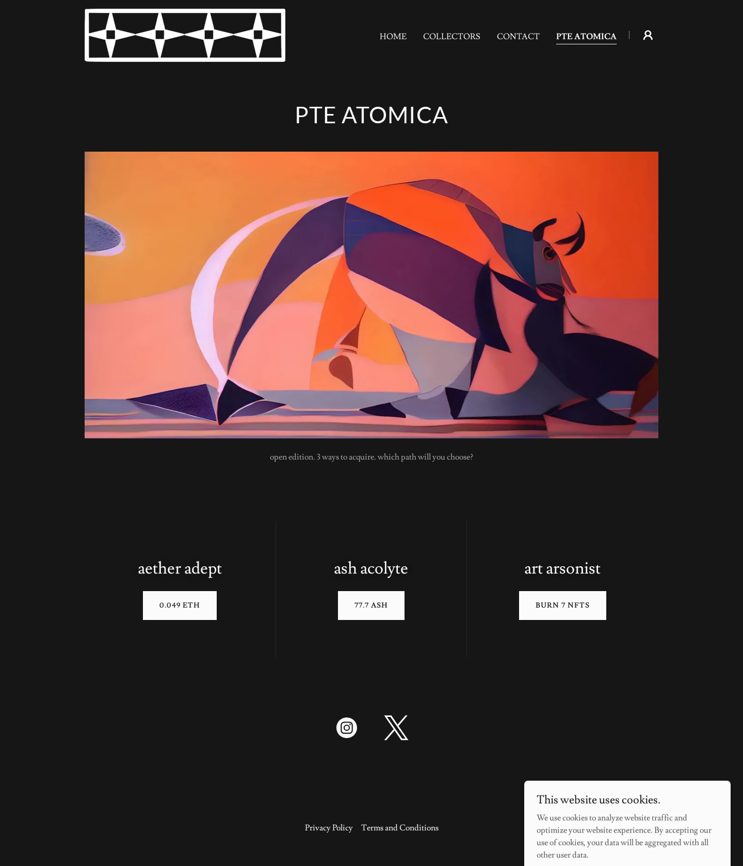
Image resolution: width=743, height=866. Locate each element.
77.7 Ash (371, 605)
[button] (648, 35)
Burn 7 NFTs (563, 605)
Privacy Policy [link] (329, 828)
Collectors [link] (451, 36)
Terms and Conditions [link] (400, 828)
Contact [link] (518, 36)
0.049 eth (179, 605)
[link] (185, 33)
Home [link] (393, 36)
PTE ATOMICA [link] (586, 36)
